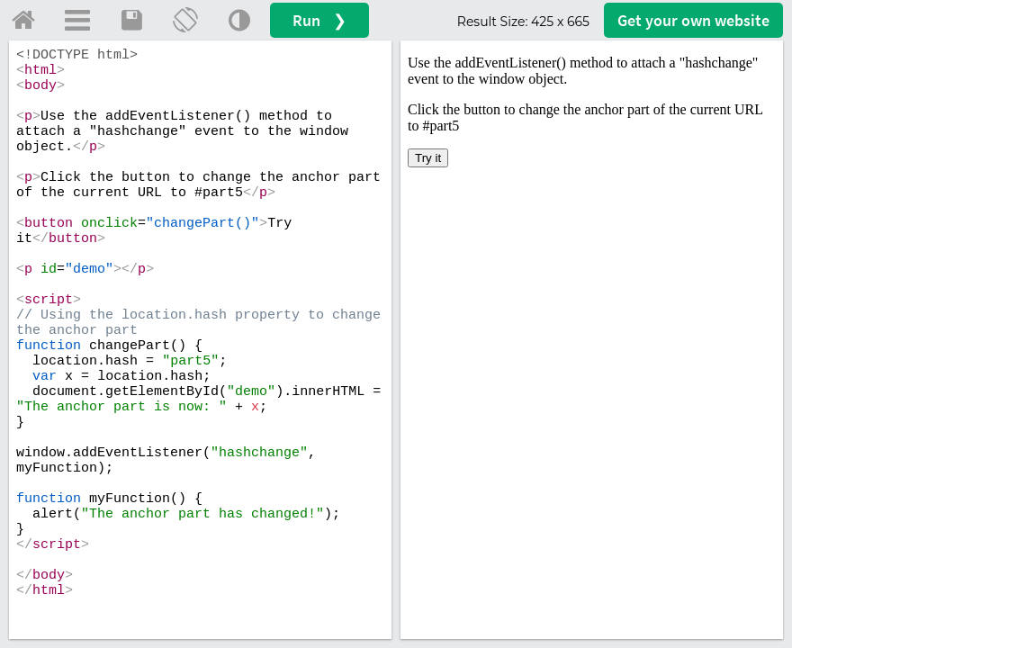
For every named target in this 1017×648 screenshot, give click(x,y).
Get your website (693, 20)
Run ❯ (319, 20)
